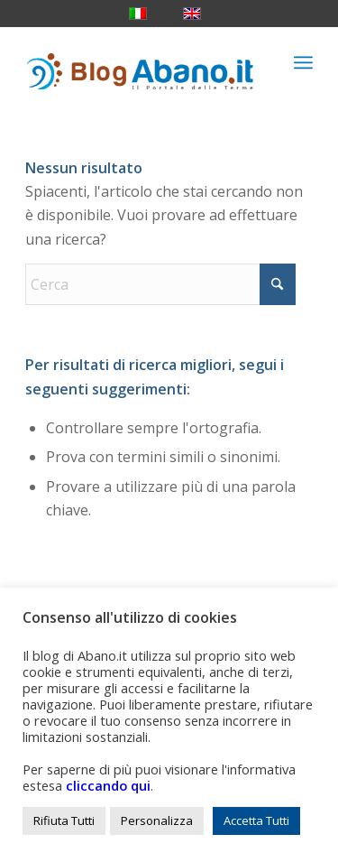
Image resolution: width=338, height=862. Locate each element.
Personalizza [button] (157, 820)
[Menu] (303, 62)
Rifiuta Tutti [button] (64, 820)
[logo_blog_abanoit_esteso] (140, 62)
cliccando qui (108, 785)
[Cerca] (160, 284)
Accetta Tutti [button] (256, 820)
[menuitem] (303, 62)
